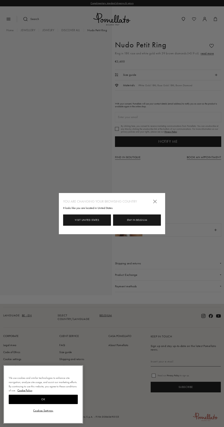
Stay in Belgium (137, 219)
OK (43, 399)
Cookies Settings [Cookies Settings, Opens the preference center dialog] (43, 410)
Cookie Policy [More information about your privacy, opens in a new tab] (24, 390)
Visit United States (87, 219)
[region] (43, 394)
